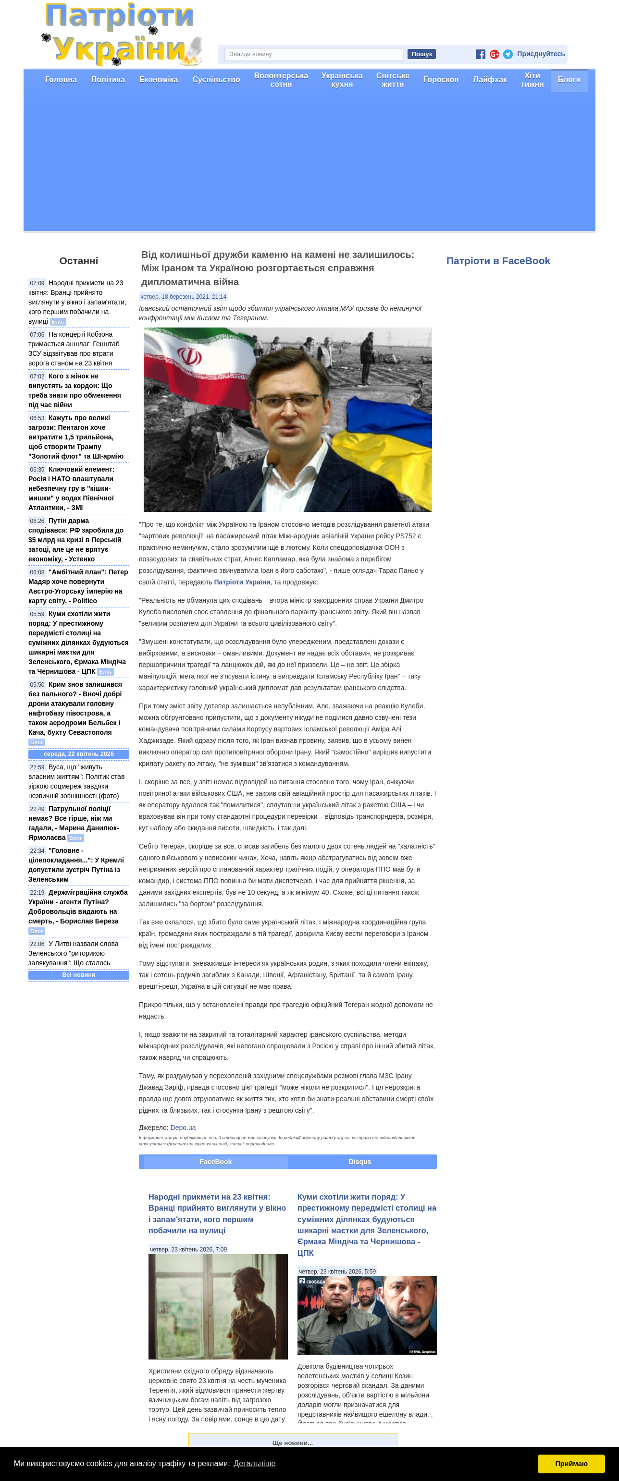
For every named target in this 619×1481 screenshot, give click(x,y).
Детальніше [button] (254, 1463)
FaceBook (216, 1161)
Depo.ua (183, 1127)
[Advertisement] (309, 164)
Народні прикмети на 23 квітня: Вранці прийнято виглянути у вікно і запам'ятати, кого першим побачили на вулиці (77, 302)
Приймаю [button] (571, 1464)
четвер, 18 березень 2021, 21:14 (183, 296)
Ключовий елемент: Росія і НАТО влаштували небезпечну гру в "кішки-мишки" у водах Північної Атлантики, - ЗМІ (71, 488)
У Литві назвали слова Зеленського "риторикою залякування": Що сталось (73, 953)
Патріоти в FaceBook (498, 260)
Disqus (360, 1161)
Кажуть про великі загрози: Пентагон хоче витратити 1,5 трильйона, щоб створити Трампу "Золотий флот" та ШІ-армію (76, 437)
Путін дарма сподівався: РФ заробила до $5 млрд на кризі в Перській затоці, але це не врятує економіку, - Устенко (76, 540)
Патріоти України (242, 582)
